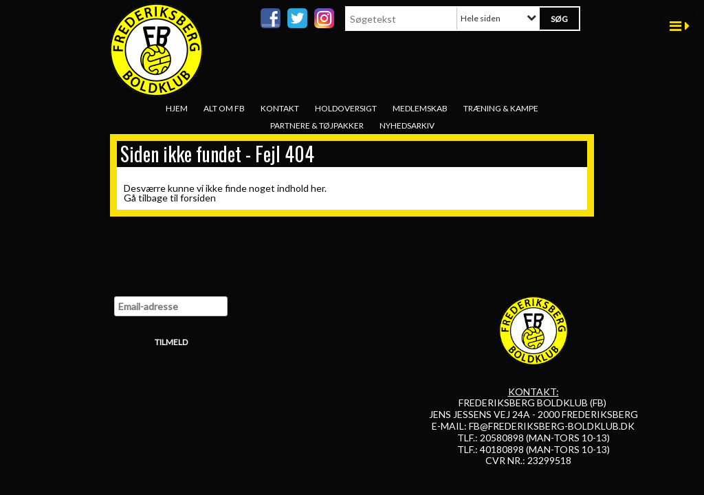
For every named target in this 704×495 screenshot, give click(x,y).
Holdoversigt (346, 108)
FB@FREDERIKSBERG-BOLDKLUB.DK (552, 426)
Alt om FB (224, 108)
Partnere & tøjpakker (317, 125)
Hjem (177, 108)
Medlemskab (420, 108)
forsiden (198, 198)
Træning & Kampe (500, 108)
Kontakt (280, 108)
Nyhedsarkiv (407, 125)
